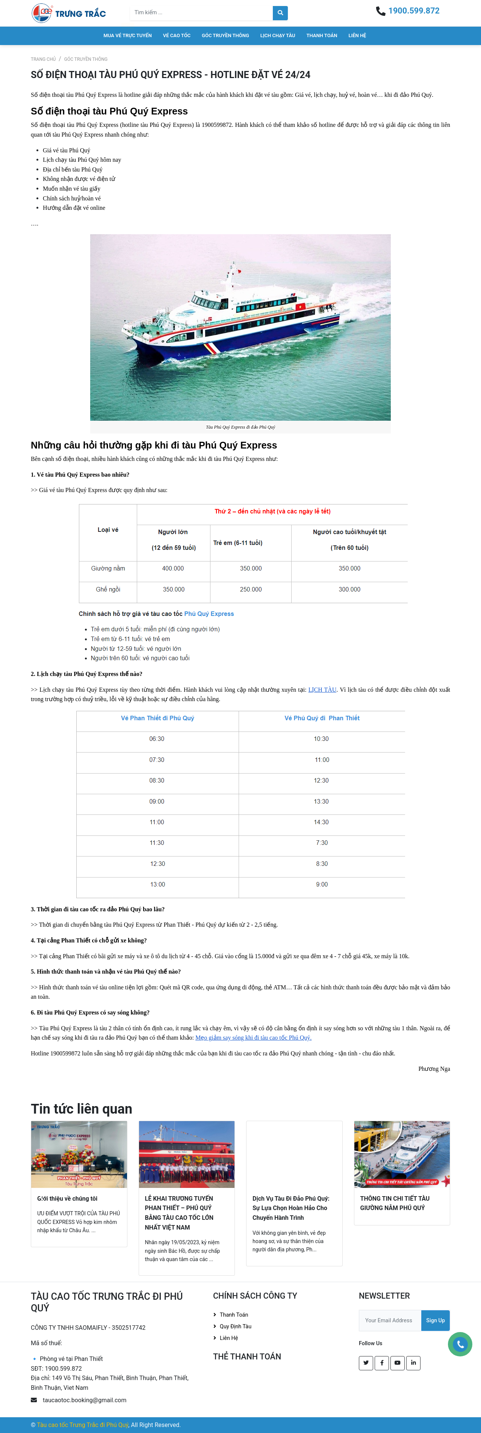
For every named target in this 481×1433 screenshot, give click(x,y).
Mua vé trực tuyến (128, 35)
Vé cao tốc (177, 35)
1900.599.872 (414, 10)
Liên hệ (357, 35)
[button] (42, 1197)
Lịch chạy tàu (277, 35)
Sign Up (435, 1320)
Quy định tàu (235, 1326)
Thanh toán (322, 35)
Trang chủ (43, 59)
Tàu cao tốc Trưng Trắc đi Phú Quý (82, 1424)
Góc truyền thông (225, 35)
